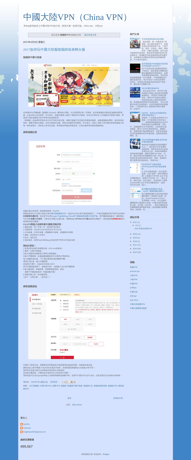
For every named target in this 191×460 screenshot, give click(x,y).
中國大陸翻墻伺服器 (138, 308)
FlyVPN (26, 424)
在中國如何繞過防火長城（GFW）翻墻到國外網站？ (153, 190)
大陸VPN (134, 275)
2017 (135, 245)
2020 (135, 234)
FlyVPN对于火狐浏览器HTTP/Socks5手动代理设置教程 (154, 166)
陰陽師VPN (112, 386)
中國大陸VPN (45, 386)
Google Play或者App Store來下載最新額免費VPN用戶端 (74, 216)
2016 (135, 249)
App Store (134, 300)
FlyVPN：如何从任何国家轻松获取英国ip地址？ (154, 114)
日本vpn (133, 296)
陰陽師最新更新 (100, 386)
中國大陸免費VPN (137, 304)
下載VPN (134, 279)
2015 (135, 252)
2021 (135, 222)
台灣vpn (133, 288)
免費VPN (56, 386)
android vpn (135, 271)
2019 (135, 238)
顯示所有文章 (90, 35)
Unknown (27, 428)
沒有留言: (54, 382)
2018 (135, 241)
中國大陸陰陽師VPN (57, 213)
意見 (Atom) (77, 405)
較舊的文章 (118, 398)
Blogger (106, 454)
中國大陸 (133, 292)
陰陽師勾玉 (88, 386)
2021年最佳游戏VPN (150, 88)
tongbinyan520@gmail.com (34, 432)
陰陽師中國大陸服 (74, 386)
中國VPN (134, 284)
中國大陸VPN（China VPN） (77, 17)
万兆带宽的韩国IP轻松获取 (153, 39)
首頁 (69, 398)
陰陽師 (63, 386)
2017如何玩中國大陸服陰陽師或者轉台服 (54, 49)
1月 (136, 225)
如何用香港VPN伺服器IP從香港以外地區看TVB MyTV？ (155, 65)
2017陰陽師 (34, 386)
